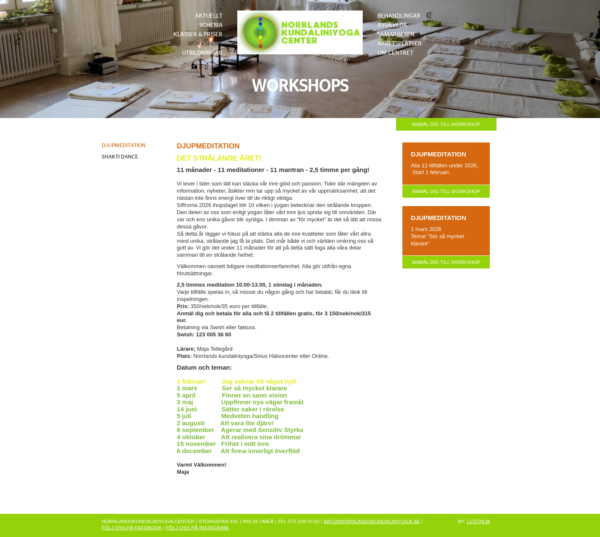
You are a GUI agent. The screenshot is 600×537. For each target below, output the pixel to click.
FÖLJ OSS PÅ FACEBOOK (132, 527)
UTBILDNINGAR (202, 53)
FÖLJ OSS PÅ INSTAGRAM (197, 527)
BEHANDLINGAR (399, 16)
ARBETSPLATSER (399, 44)
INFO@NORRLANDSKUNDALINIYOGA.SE (371, 521)
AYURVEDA (392, 25)
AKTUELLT (209, 16)
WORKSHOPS (205, 44)
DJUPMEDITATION (124, 145)
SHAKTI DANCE (120, 157)
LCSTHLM (478, 521)
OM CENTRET (395, 53)
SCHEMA (211, 25)
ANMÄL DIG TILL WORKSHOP (446, 124)
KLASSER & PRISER (198, 35)
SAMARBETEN (396, 35)
